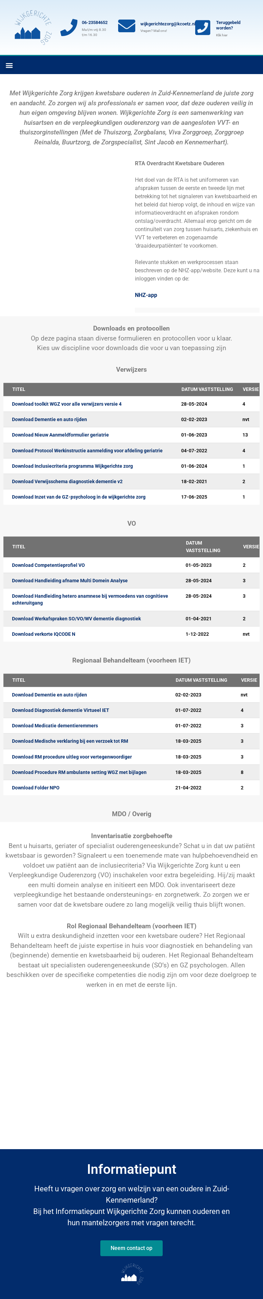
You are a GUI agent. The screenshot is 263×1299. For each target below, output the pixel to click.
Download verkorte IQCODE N (43, 634)
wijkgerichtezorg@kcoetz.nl (168, 23)
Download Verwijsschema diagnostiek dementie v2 (67, 481)
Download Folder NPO (36, 787)
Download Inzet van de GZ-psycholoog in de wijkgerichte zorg (79, 497)
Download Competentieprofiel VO (48, 565)
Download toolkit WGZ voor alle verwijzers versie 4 (67, 404)
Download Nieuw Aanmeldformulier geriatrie (60, 435)
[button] (9, 65)
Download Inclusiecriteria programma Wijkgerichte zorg (72, 466)
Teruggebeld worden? (228, 25)
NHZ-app (146, 295)
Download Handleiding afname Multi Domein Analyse (70, 580)
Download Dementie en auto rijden (49, 419)
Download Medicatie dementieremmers (55, 725)
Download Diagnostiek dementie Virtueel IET (60, 710)
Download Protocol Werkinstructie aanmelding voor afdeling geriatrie (87, 450)
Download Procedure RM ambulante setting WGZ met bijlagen (79, 772)
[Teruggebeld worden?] (202, 27)
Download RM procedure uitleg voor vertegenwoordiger (72, 757)
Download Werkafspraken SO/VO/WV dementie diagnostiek (76, 618)
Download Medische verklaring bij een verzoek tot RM (70, 741)
